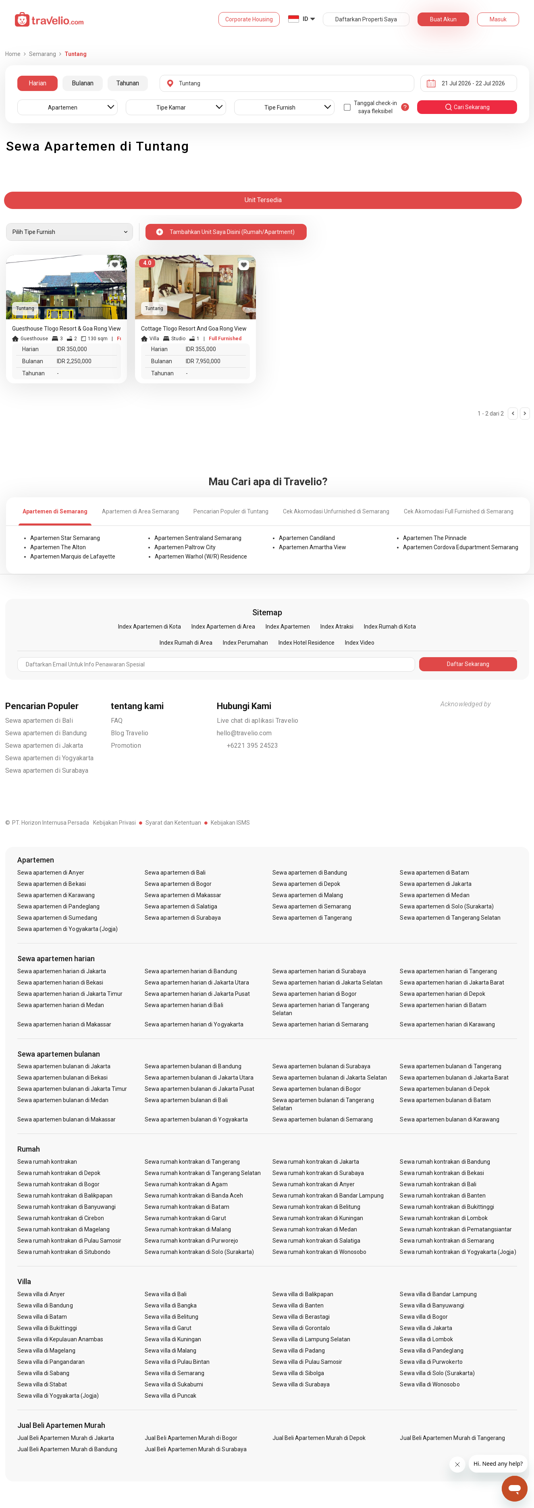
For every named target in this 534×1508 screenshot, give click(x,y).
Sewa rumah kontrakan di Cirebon (60, 1218)
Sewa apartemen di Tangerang (312, 917)
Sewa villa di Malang (170, 1350)
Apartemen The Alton (58, 547)
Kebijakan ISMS (230, 822)
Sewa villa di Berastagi (301, 1317)
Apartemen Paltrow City (185, 547)
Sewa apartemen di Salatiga (181, 906)
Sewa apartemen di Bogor (178, 884)
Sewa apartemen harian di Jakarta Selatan (327, 982)
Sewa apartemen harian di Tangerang (448, 971)
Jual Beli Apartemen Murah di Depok (319, 1438)
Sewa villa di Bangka (171, 1305)
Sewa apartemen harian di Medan (60, 1005)
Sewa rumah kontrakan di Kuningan (318, 1218)
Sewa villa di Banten (298, 1305)
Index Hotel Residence (306, 642)
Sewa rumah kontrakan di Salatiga (316, 1240)
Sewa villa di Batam (42, 1317)
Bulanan (83, 83)
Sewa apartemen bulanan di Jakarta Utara (199, 1077)
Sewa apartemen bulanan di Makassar (66, 1119)
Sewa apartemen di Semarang (311, 906)
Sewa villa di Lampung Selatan (311, 1339)
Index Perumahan (245, 642)
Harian (37, 83)
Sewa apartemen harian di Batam (443, 1005)
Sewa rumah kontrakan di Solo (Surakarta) (199, 1252)
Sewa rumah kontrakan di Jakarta (315, 1161)
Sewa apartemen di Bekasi (51, 884)
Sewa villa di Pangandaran (51, 1362)
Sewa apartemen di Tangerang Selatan (450, 917)
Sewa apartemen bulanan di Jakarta (64, 1066)
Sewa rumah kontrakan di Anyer (313, 1184)
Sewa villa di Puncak (170, 1395)
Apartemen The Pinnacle (435, 538)
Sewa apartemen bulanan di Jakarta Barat (454, 1077)
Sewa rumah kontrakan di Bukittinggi (447, 1207)
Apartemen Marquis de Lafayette (72, 556)
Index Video (359, 642)
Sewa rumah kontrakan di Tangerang (192, 1161)
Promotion (126, 745)
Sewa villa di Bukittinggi (47, 1328)
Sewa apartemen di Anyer (50, 872)
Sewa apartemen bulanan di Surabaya (321, 1066)
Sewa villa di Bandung (45, 1305)
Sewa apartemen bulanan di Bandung (193, 1066)
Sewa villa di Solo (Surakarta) (437, 1373)
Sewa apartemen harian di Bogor (314, 994)
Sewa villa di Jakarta (426, 1328)
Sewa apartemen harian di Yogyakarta (194, 1024)
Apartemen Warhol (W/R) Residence (201, 556)
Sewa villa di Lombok (426, 1339)
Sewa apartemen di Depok (306, 884)
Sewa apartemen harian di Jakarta (61, 971)
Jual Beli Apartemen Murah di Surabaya (196, 1449)
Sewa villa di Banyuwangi (432, 1305)
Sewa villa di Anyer (41, 1294)
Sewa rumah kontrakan (47, 1161)
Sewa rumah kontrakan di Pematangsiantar (456, 1229)
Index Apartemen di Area (223, 626)
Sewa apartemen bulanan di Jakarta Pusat (199, 1089)
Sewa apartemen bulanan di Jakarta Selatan (329, 1077)
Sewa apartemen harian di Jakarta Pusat (197, 994)
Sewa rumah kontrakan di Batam (187, 1207)
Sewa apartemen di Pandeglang (58, 906)
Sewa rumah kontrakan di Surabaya (318, 1173)
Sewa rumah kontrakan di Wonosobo (319, 1252)
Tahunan (127, 83)
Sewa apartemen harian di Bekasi (60, 982)
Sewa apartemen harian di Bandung (191, 971)
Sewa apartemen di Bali (39, 720)
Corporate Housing (249, 19)
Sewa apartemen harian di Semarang (320, 1024)
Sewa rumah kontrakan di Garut (185, 1218)
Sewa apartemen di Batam (434, 872)
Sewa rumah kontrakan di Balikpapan (65, 1195)
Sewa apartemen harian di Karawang (447, 1024)
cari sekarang (467, 107)
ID (305, 19)
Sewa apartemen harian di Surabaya (319, 971)
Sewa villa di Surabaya (301, 1384)
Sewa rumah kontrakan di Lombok (444, 1218)
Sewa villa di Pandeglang (431, 1350)
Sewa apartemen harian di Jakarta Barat (452, 982)
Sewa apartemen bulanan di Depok (445, 1089)
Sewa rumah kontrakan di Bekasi (442, 1173)
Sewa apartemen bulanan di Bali (186, 1100)
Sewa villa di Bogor (424, 1317)
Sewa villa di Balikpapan (302, 1294)
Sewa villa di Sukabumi (174, 1384)
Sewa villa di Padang (298, 1350)
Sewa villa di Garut (168, 1328)
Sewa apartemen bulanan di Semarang (322, 1119)
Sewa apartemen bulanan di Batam (445, 1100)
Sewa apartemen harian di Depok (442, 994)
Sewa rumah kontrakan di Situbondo (64, 1252)
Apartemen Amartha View (312, 547)
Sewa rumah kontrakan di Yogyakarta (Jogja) (458, 1252)
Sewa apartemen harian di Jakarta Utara (197, 982)
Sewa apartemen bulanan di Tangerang (450, 1066)
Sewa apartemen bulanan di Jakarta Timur (72, 1089)
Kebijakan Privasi (114, 822)
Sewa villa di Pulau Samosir (307, 1362)
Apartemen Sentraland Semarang (197, 538)
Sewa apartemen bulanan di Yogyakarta (196, 1119)
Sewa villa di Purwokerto (431, 1362)
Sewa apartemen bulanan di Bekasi (62, 1077)
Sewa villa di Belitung (171, 1317)
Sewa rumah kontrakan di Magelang (63, 1229)
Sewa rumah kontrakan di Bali (438, 1184)
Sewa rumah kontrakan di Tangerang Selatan (203, 1173)
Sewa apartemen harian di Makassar (64, 1024)
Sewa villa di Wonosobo (429, 1384)
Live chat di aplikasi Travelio (258, 720)
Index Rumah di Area (186, 642)
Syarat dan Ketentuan (173, 822)
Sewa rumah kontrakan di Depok (58, 1173)
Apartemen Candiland (307, 538)
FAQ (117, 720)
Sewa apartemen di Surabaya (47, 770)
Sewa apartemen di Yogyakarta (49, 758)
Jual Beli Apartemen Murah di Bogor (191, 1438)
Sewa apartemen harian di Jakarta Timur (70, 994)
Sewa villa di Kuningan (173, 1339)
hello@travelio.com (244, 733)
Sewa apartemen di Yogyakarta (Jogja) (67, 929)
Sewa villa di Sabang (43, 1373)
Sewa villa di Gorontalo (301, 1328)
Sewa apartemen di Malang (307, 895)
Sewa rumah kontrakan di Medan (314, 1229)
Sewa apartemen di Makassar (183, 895)
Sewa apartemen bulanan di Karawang (449, 1119)
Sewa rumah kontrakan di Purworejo (191, 1240)
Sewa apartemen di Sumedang (57, 917)
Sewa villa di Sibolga (298, 1373)
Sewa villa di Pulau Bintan (177, 1362)
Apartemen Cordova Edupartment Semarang (460, 547)
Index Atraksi (336, 626)
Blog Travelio (130, 733)
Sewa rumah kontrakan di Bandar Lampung (328, 1195)
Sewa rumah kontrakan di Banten (443, 1195)
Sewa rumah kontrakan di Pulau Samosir (69, 1240)
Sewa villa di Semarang (174, 1373)
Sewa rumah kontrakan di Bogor (58, 1184)
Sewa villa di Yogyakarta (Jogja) (58, 1395)
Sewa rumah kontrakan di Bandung (445, 1161)
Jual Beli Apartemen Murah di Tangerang (452, 1438)
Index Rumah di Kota (390, 626)
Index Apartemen (288, 626)
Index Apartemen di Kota (149, 626)
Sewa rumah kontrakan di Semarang (447, 1240)
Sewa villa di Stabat (42, 1384)
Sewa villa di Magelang (46, 1350)
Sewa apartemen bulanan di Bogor (317, 1089)
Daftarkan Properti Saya (366, 19)
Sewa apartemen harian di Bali (184, 1005)
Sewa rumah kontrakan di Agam (186, 1184)
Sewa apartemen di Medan (434, 895)
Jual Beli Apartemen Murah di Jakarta (65, 1438)
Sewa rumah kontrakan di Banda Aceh (194, 1195)
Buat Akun (443, 19)
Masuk (498, 19)
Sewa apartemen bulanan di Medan (63, 1100)
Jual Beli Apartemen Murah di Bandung (67, 1449)
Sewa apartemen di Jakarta (44, 745)
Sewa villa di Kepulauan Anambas (60, 1339)
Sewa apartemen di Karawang (56, 895)
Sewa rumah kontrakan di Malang (188, 1229)
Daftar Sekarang (468, 664)
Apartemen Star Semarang (65, 538)
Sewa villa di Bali (166, 1294)
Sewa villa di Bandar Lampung (438, 1294)
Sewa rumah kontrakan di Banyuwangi (66, 1207)
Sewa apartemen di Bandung (46, 733)
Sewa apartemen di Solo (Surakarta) (447, 906)
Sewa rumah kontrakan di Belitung (316, 1207)
